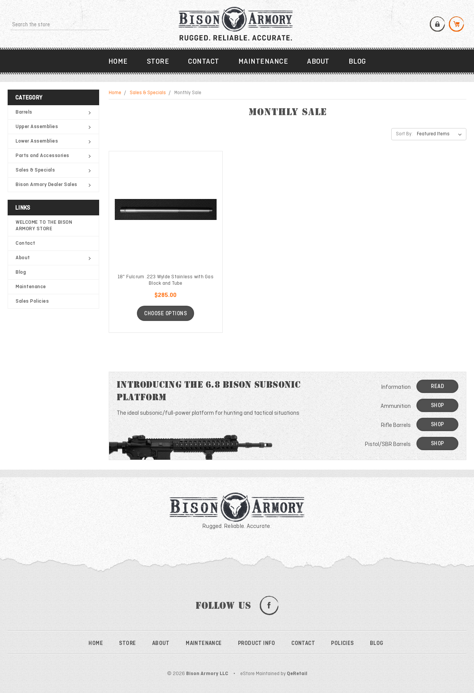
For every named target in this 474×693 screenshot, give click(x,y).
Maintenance (263, 61)
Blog (357, 61)
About (318, 61)
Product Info (256, 643)
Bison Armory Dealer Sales (53, 184)
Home (118, 61)
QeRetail (297, 674)
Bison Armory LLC (207, 674)
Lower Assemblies (53, 141)
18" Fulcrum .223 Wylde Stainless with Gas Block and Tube (166, 280)
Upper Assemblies (53, 127)
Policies (342, 643)
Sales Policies (32, 301)
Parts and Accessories (53, 155)
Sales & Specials (53, 170)
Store (158, 61)
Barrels (53, 112)
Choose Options (165, 313)
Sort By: (404, 134)
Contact (203, 61)
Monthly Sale (187, 93)
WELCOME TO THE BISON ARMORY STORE (44, 225)
